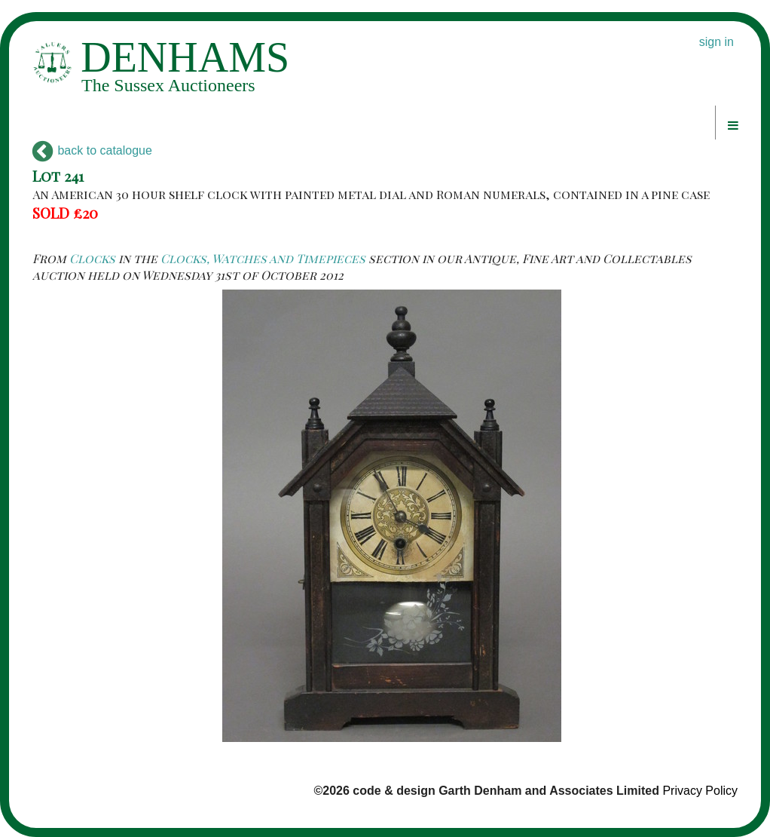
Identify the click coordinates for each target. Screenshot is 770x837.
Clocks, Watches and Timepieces (262, 258)
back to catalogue (92, 150)
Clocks (92, 258)
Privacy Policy (700, 790)
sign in (716, 41)
